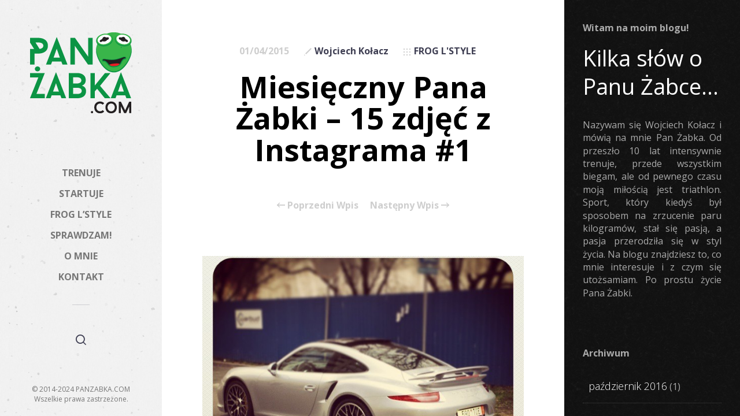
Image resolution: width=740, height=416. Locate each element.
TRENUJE (81, 172)
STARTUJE (81, 193)
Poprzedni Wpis (317, 205)
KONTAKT (81, 276)
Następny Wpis (409, 205)
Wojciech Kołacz (351, 50)
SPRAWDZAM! (81, 235)
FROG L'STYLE (445, 50)
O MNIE (81, 256)
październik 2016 (628, 386)
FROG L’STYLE (81, 214)
